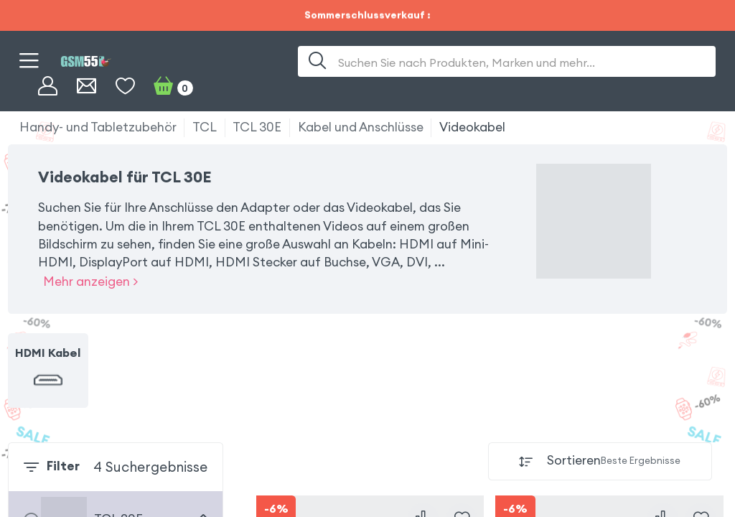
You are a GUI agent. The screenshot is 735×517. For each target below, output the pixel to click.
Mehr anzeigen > (90, 281)
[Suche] (317, 61)
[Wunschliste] (125, 86)
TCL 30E (257, 127)
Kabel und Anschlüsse (360, 127)
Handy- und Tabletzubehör (98, 127)
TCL (204, 127)
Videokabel (472, 127)
